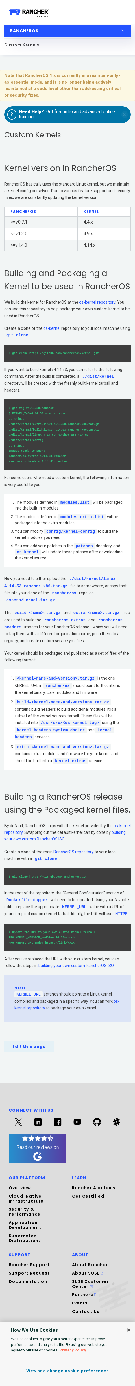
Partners (84, 1294)
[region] (67, 1354)
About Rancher (90, 1265)
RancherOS (68, 31)
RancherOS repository (73, 851)
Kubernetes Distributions (25, 1238)
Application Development (25, 1225)
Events (80, 1303)
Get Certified (88, 1196)
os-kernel (51, 328)
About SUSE (88, 1273)
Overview (20, 1188)
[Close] (128, 1330)
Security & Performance (24, 1211)
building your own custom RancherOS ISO (76, 965)
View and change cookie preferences (67, 1371)
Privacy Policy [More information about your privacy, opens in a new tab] (73, 1350)
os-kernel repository (97, 302)
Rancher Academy (94, 1188)
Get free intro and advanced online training (67, 114)
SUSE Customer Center (90, 1284)
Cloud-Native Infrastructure (26, 1198)
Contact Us (86, 1311)
